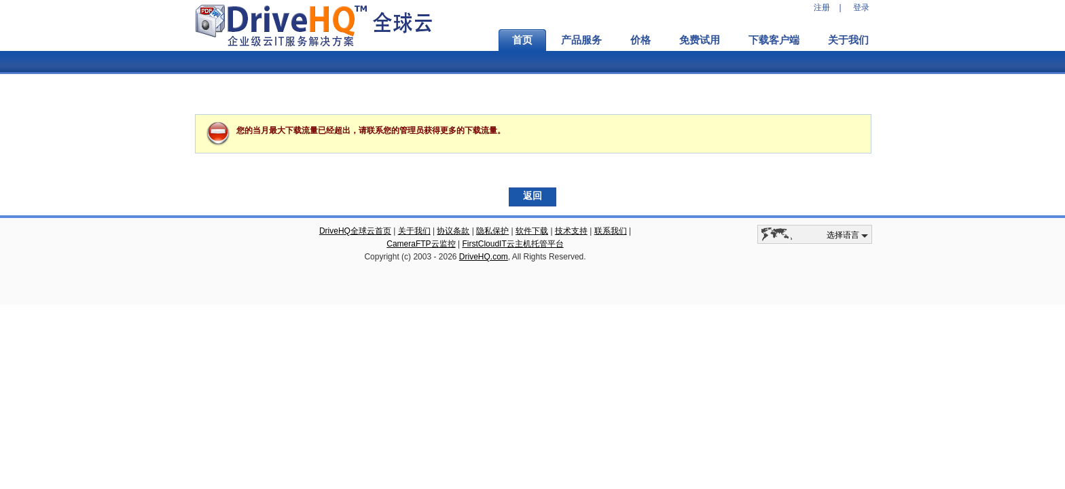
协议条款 (453, 231)
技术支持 (571, 231)
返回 (532, 195)
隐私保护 (492, 231)
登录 (861, 7)
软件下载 (532, 231)
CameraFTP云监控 (420, 244)
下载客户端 (773, 40)
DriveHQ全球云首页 (355, 231)
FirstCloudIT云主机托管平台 (512, 244)
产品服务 (581, 40)
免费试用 (699, 40)
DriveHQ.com (483, 256)
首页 (522, 40)
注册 (822, 7)
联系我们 (610, 231)
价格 (640, 40)
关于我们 (848, 40)
